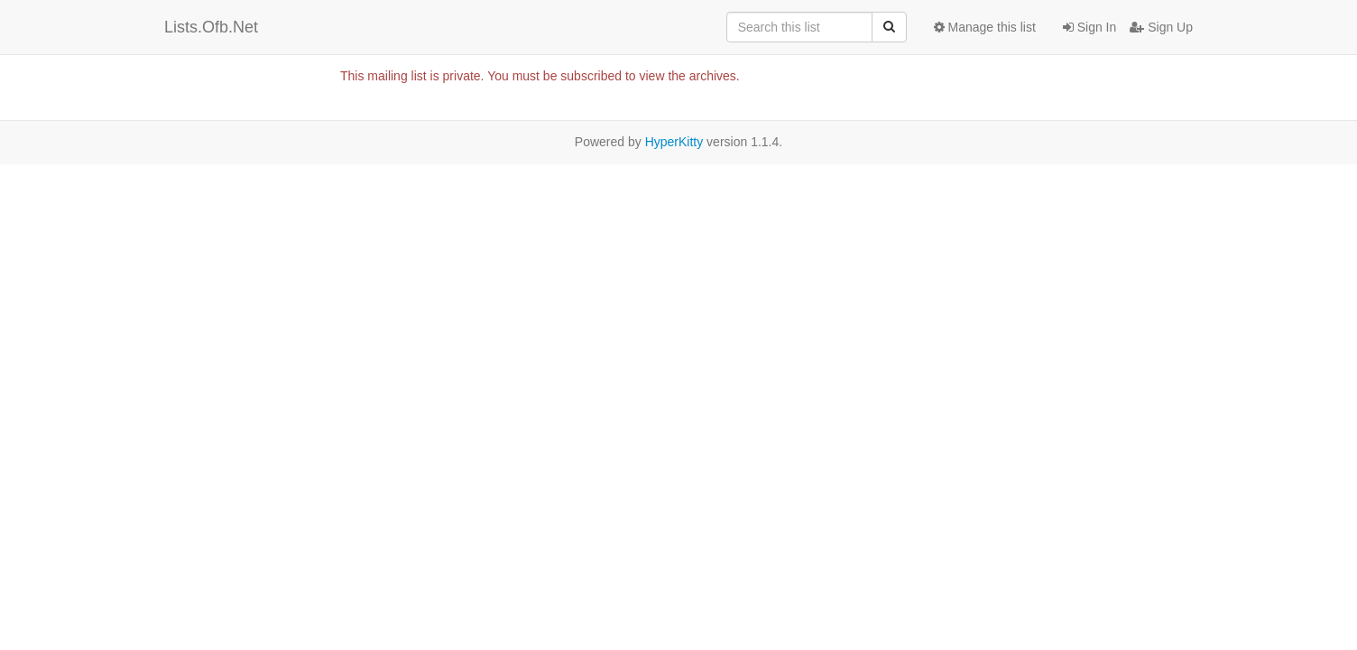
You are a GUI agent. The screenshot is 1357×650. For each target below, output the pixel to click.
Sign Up (1161, 27)
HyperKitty (674, 142)
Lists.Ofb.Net (211, 27)
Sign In (1089, 27)
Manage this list (985, 27)
